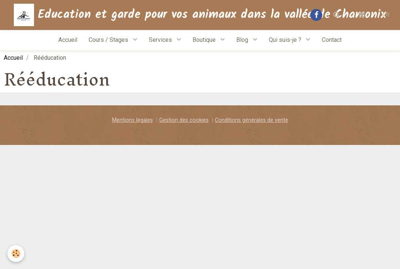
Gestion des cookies (184, 120)
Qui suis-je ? (286, 39)
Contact (332, 39)
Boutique (205, 39)
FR (386, 14)
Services (161, 39)
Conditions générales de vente (251, 120)
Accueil (67, 39)
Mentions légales (132, 120)
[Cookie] (15, 253)
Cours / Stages (109, 39)
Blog (243, 39)
